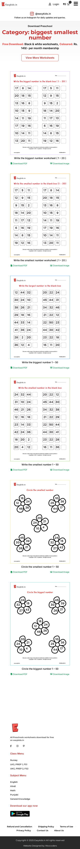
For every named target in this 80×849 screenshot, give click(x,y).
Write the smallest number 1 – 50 (40, 464)
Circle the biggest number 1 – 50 (40, 668)
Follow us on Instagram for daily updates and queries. (40, 17)
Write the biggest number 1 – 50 (40, 362)
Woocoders (51, 845)
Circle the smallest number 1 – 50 (40, 566)
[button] (54, 4)
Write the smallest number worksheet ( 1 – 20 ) (40, 260)
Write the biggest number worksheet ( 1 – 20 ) (40, 158)
